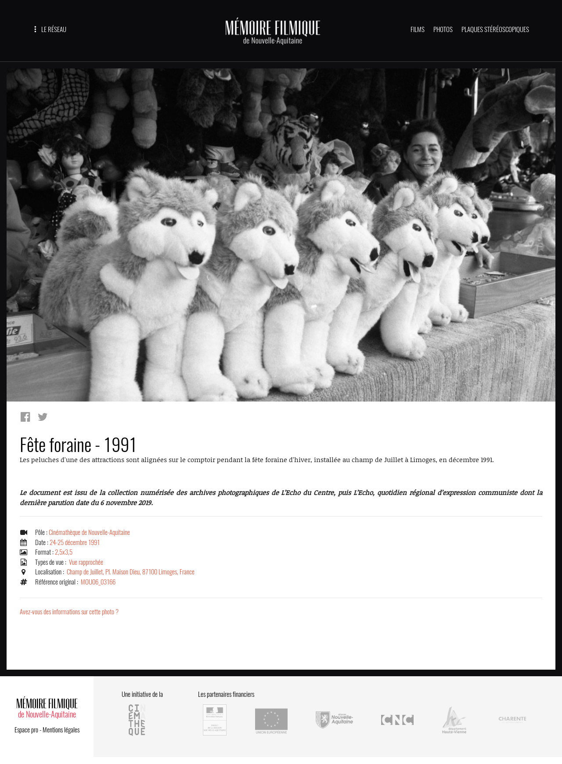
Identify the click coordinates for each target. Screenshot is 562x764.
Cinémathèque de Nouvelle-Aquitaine (89, 532)
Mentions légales (61, 729)
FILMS (418, 29)
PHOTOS (443, 29)
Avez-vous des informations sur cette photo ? (69, 611)
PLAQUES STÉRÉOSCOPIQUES (495, 29)
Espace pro (26, 729)
